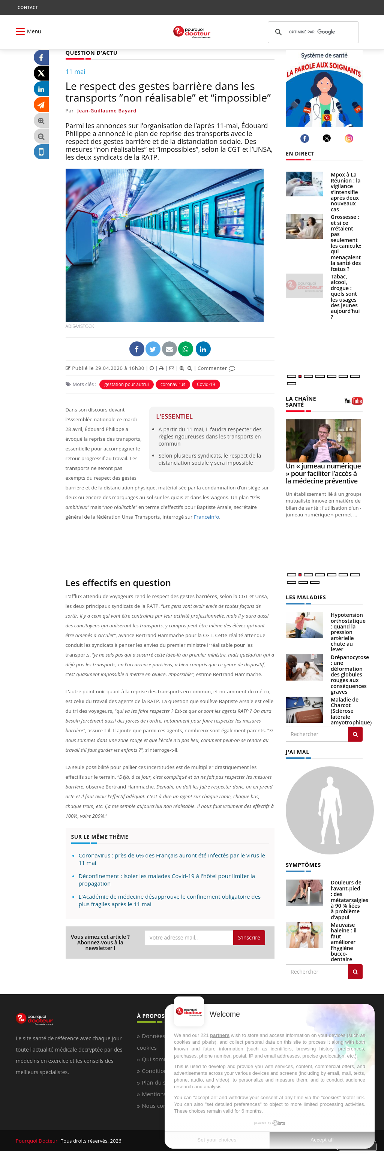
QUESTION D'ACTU (91, 52)
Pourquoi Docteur (37, 1139)
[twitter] (327, 138)
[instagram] (350, 138)
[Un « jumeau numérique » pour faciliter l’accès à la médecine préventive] (324, 440)
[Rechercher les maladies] (355, 733)
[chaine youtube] (354, 403)
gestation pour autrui (126, 384)
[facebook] (305, 138)
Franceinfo (206, 516)
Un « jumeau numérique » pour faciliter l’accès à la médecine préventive (323, 473)
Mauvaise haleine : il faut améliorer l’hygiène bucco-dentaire (344, 941)
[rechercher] (312, 32)
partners (220, 1035)
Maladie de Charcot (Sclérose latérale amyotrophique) (351, 710)
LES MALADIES (305, 596)
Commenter (217, 367)
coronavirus (172, 384)
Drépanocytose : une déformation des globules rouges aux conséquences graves (350, 673)
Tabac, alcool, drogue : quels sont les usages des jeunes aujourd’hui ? (345, 296)
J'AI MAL (297, 751)
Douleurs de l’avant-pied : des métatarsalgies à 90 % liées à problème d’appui (349, 899)
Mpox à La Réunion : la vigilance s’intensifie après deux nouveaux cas (345, 191)
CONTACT (28, 7)
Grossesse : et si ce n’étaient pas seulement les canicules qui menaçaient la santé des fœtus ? (347, 242)
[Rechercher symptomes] (355, 970)
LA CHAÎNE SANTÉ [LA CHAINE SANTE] (300, 401)
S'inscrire (249, 937)
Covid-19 (206, 384)
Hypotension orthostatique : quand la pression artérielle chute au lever (348, 631)
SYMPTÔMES (303, 864)
